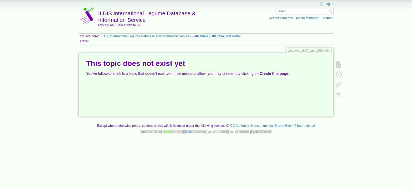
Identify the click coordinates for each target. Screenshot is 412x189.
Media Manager (307, 18)
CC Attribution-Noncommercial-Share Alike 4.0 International (272, 126)
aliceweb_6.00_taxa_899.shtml (217, 36)
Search (330, 11)
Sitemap (327, 18)
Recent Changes (281, 18)
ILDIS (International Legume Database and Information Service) (145, 36)
